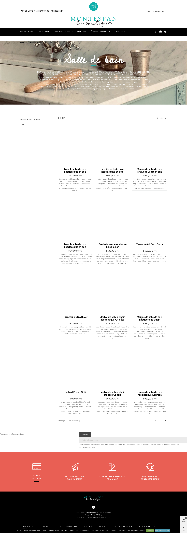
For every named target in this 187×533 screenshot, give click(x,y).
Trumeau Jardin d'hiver (75, 317)
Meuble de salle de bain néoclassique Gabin (149, 318)
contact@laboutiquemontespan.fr (93, 517)
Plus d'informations (162, 530)
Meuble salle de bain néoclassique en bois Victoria (75, 247)
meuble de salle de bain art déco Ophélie (112, 393)
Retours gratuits (74, 476)
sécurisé (36, 478)
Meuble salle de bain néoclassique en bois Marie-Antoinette (112, 172)
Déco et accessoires (68, 526)
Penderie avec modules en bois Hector (112, 245)
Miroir (22, 124)
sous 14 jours (74, 479)
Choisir (62, 118)
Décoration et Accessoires (70, 32)
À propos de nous (100, 32)
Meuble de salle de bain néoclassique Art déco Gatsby (112, 320)
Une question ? (150, 476)
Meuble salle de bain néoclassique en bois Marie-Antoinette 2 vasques (75, 173)
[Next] (165, 118)
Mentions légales (147, 526)
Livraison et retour (123, 526)
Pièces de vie (26, 32)
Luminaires (44, 32)
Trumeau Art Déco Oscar (149, 244)
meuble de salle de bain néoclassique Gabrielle (149, 393)
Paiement (36, 476)
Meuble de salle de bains (30, 119)
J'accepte (150, 530)
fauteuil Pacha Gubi (75, 392)
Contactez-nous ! (150, 479)
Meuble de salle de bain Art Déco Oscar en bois (149, 170)
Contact (120, 32)
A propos (88, 526)
